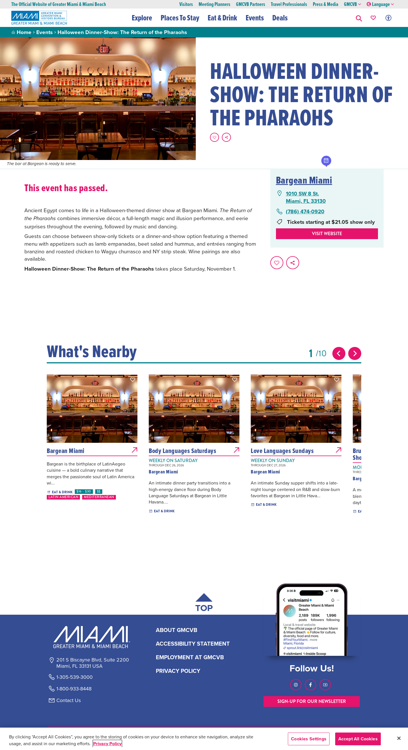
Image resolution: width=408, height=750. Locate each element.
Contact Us (68, 700)
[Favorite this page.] (214, 137)
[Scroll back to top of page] (204, 604)
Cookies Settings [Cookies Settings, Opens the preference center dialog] (308, 739)
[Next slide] (354, 353)
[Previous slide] (338, 353)
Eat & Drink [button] (222, 17)
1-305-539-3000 (74, 677)
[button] (359, 18)
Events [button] (255, 17)
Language (380, 4)
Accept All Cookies (358, 739)
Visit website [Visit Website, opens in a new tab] (327, 233)
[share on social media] (226, 137)
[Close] (399, 738)
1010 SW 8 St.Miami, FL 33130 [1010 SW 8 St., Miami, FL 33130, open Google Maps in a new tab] (306, 197)
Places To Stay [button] (180, 17)
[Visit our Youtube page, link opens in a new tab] (325, 684)
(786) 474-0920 (305, 211)
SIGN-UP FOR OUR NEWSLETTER (311, 701)
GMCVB (352, 4)
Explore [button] (142, 17)
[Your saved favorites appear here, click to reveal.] (373, 18)
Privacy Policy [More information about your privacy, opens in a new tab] (107, 743)
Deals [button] (280, 17)
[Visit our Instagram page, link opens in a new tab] (295, 684)
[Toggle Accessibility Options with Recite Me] (388, 18)
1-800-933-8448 (74, 689)
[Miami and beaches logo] (92, 637)
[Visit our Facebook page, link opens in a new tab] (310, 684)
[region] (204, 739)
